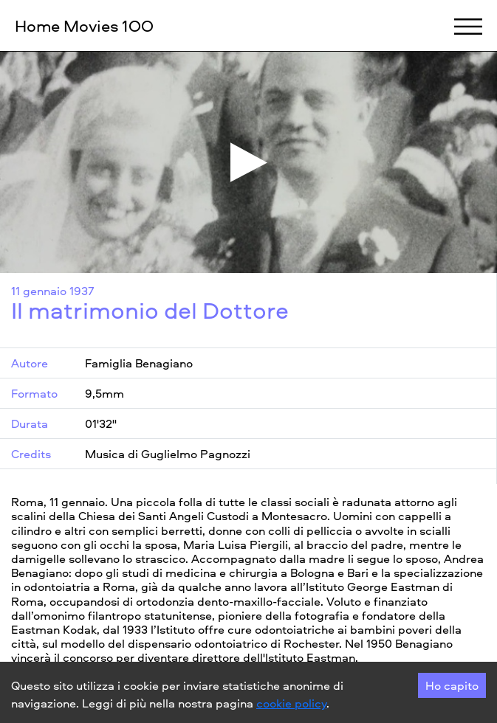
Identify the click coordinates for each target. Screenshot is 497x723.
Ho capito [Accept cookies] (452, 685)
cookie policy (291, 703)
